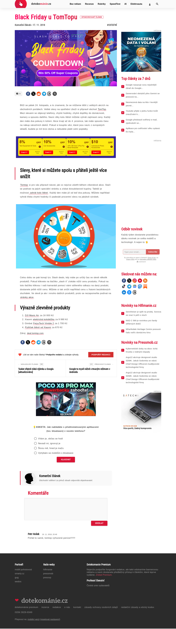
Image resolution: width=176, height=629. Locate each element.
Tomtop (24, 185)
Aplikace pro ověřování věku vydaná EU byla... (143, 130)
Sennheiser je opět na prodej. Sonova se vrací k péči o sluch (143, 313)
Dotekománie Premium (26, 607)
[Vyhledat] (157, 4)
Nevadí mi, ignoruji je (49, 444)
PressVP (47, 578)
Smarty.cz (19, 574)
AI (125, 4)
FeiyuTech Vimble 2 (43, 323)
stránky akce (27, 297)
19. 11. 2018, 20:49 (49, 535)
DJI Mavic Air (32, 315)
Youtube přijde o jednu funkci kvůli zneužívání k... (142, 112)
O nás (67, 607)
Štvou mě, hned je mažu (51, 448)
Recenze (89, 4)
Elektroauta (136, 4)
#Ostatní (112, 25)
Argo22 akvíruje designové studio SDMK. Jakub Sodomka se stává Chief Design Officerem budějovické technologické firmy (142, 362)
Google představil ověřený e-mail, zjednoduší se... (141, 121)
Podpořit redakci (100, 355)
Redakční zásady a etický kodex (137, 607)
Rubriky (102, 4)
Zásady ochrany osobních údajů (101, 607)
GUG (17, 578)
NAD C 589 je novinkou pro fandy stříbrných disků (141, 322)
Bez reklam (75, 4)
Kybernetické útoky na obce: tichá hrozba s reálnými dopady (141, 350)
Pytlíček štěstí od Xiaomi (38, 327)
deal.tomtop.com (35, 333)
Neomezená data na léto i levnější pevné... (142, 104)
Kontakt (77, 607)
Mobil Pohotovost (23, 570)
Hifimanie (47, 570)
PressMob (48, 574)
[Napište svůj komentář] (65, 509)
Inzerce (45, 607)
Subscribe (152, 252)
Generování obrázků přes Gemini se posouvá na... (143, 95)
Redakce (56, 607)
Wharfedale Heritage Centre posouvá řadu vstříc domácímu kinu (143, 331)
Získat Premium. (104, 575)
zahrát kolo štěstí (38, 193)
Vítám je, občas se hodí (50, 439)
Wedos (18, 582)
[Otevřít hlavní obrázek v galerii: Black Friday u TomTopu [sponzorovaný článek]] (66, 58)
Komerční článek (23, 25)
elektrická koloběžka (43, 319)
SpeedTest (115, 4)
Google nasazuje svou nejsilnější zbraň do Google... (141, 86)
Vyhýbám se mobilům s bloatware (55, 453)
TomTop (102, 109)
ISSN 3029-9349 (23, 612)
